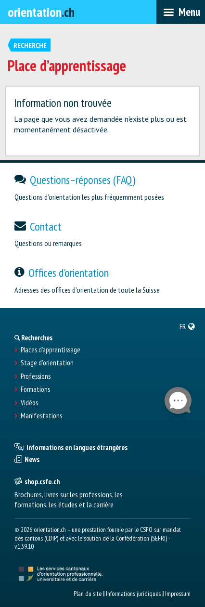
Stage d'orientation (47, 363)
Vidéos (29, 403)
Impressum (178, 593)
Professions (36, 376)
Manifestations (41, 416)
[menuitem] (187, 326)
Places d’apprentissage (50, 350)
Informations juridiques (133, 593)
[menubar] (180, 12)
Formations (35, 389)
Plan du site (88, 593)
